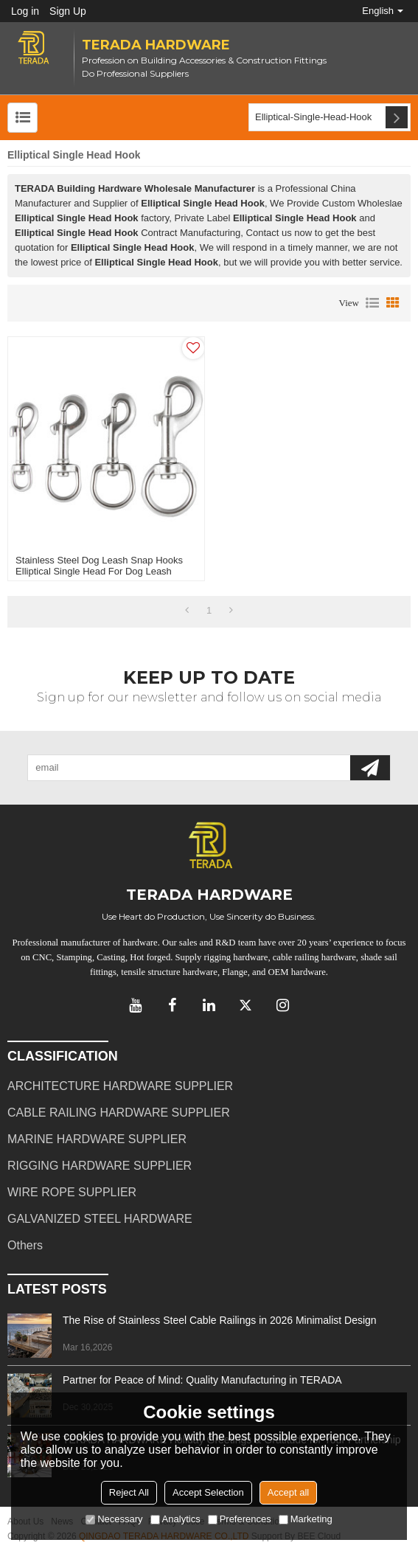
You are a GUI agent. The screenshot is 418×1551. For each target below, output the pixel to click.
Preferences (239, 1518)
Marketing (305, 1518)
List (372, 303)
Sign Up (67, 11)
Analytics (175, 1518)
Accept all (288, 1492)
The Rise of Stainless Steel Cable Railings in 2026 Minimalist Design (220, 1320)
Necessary (114, 1518)
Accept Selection (208, 1492)
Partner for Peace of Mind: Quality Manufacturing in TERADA (202, 1380)
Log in (25, 11)
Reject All (129, 1492)
